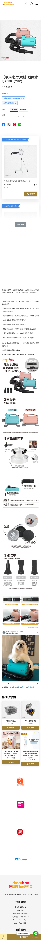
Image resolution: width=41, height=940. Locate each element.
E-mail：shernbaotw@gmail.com (20, 920)
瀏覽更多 (20, 224)
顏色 (3, 110)
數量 (3, 115)
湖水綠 (14, 110)
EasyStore (34, 895)
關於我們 (20, 910)
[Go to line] (35, 933)
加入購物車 (31, 194)
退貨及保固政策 (20, 907)
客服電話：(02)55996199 (20, 917)
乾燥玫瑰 (23, 110)
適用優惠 (5, 93)
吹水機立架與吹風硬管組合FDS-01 (17, 181)
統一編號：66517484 (20, 914)
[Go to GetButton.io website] (35, 937)
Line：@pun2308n (20, 923)
